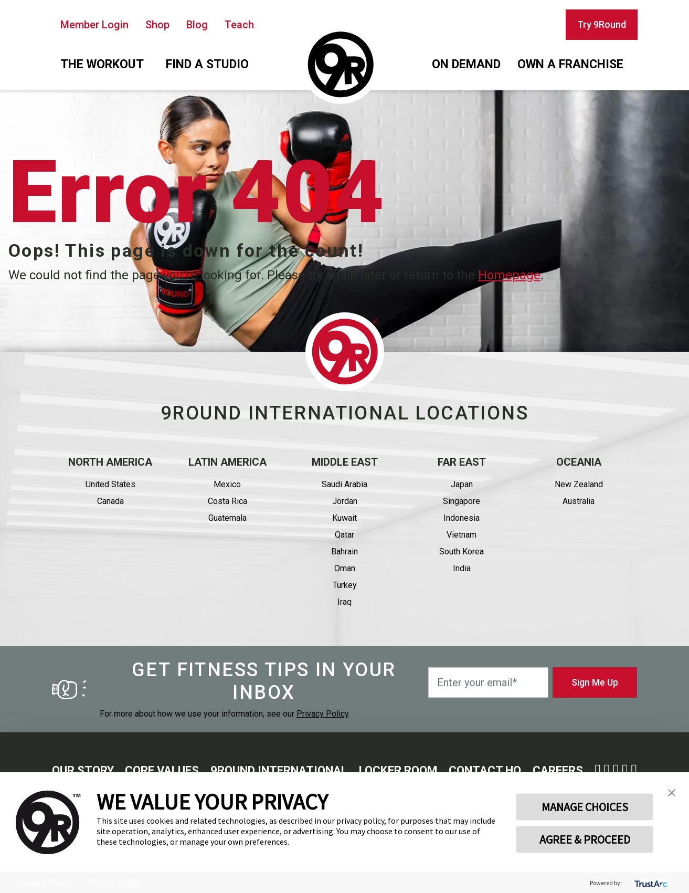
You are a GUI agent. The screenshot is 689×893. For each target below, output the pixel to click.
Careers (558, 770)
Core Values (162, 770)
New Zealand (579, 484)
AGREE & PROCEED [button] (584, 839)
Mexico (227, 484)
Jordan (344, 501)
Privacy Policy (322, 714)
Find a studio (207, 64)
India (462, 568)
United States (110, 484)
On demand (466, 64)
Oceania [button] (578, 462)
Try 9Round (601, 24)
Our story (83, 770)
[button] (671, 791)
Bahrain (344, 551)
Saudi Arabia (344, 484)
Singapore (461, 501)
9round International (278, 770)
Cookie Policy (45, 882)
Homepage (509, 275)
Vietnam (461, 535)
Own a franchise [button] (570, 64)
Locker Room (398, 770)
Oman (344, 568)
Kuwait (344, 518)
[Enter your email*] (488, 682)
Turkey (345, 585)
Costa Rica (227, 501)
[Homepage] (340, 64)
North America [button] (110, 462)
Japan (462, 484)
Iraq (344, 602)
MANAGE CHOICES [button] (585, 807)
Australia (579, 501)
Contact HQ (485, 770)
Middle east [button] (345, 462)
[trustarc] (650, 882)
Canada (110, 501)
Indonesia (461, 518)
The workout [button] (102, 64)
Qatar (344, 535)
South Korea (461, 551)
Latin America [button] (227, 462)
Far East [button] (462, 462)
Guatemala (227, 518)
